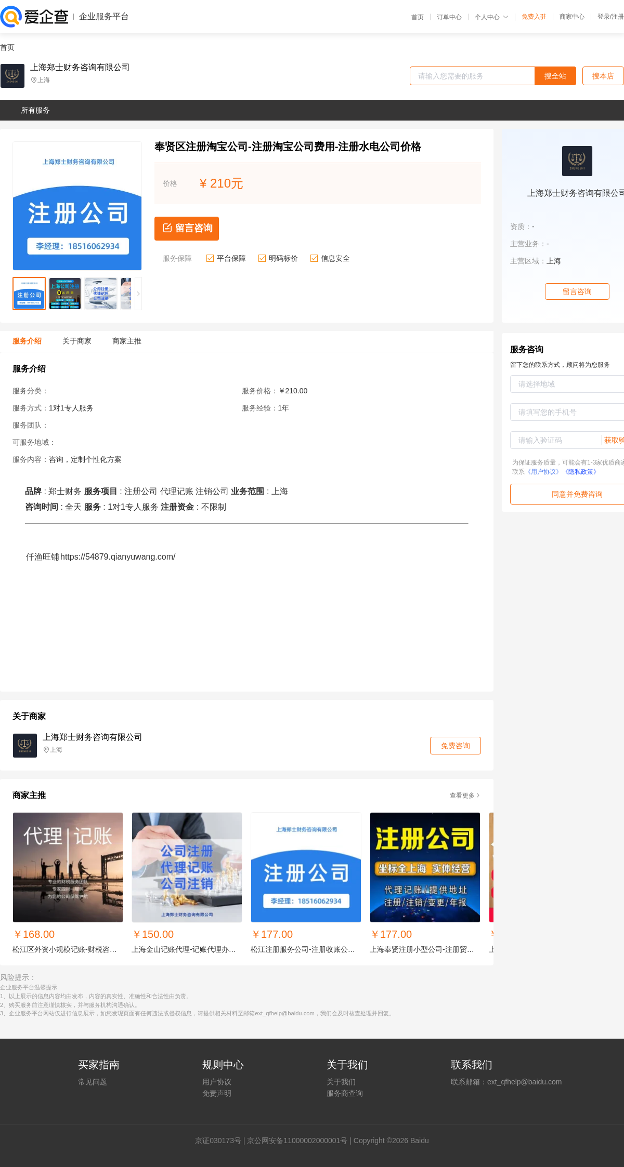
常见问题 (92, 1082)
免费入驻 (534, 17)
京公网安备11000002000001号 (297, 1140)
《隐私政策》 (581, 471)
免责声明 (216, 1093)
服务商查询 (345, 1093)
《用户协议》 (543, 471)
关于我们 (341, 1082)
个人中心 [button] (492, 17)
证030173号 (221, 1140)
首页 (417, 17)
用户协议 (216, 1082)
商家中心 (572, 17)
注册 (618, 16)
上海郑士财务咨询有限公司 (80, 67)
